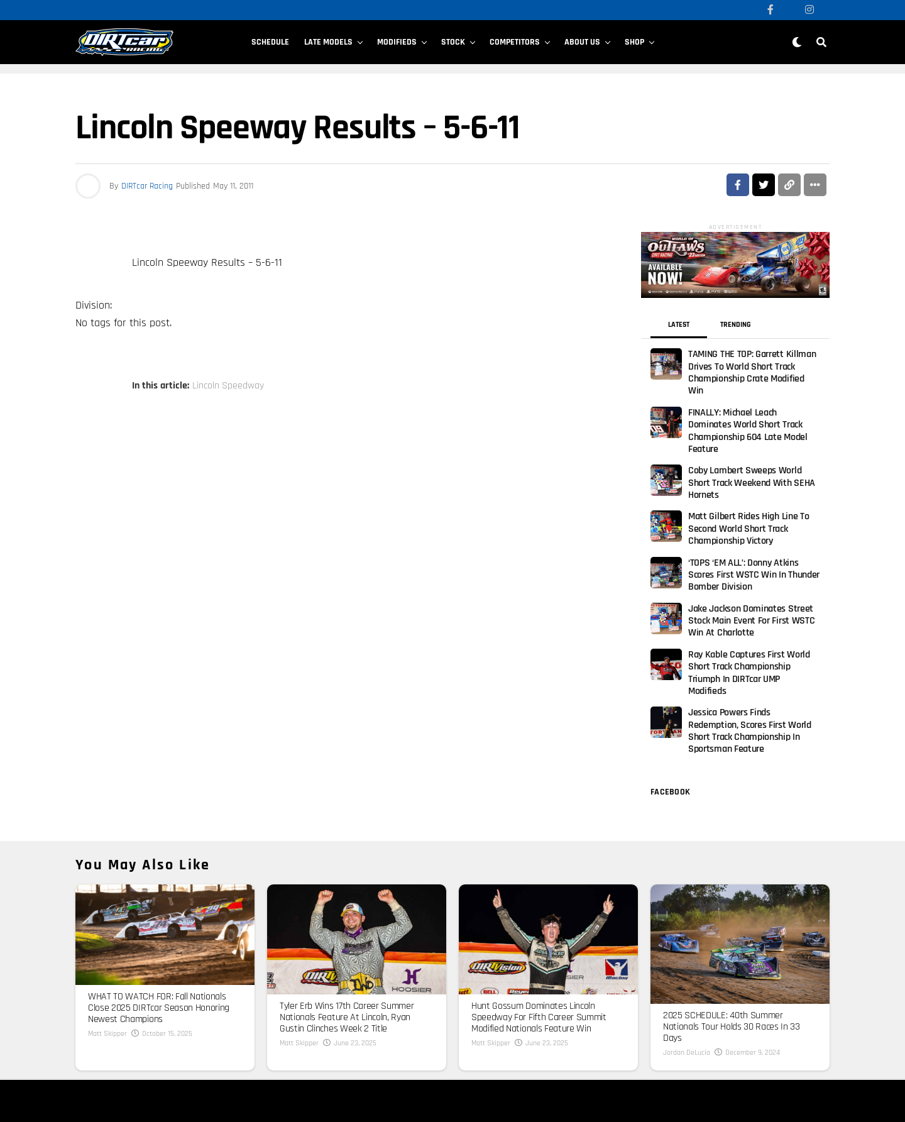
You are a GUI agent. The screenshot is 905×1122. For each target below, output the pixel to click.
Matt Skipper (107, 944)
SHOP (634, 42)
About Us (582, 42)
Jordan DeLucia (686, 962)
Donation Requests (292, 1070)
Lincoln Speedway (228, 386)
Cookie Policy (378, 1061)
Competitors (515, 42)
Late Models (328, 42)
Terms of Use (284, 1061)
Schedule (270, 42)
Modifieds (397, 42)
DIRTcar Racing (147, 186)
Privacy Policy (331, 1061)
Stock (453, 42)
